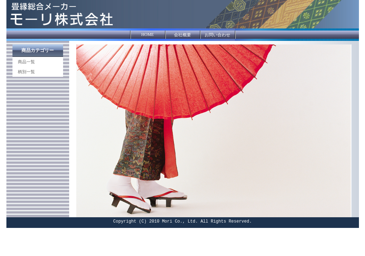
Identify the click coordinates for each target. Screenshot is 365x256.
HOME (147, 34)
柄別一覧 (26, 71)
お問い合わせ (217, 34)
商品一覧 (26, 61)
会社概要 (182, 34)
